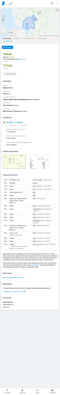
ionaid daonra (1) (8, 304)
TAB (34, 198)
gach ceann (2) (8, 302)
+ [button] (3, 10)
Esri (51, 35)
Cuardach (7, 391)
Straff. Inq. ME (37, 180)
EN (56, 3)
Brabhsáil (22, 391)
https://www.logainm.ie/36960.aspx (13, 277)
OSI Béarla (17, 38)
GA (52, 3)
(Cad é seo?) (22, 59)
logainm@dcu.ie (35, 265)
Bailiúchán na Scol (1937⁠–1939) (15, 291)
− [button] (3, 13)
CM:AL (35, 217)
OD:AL (35, 233)
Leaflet (41, 35)
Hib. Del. (35, 183)
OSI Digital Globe (28, 38)
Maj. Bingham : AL (38, 220)
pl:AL (34, 238)
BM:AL (35, 214)
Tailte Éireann (55, 35)
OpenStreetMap (40, 38)
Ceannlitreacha (9, 74)
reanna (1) (6, 307)
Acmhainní (52, 391)
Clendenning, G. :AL (38, 209)
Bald (34, 192)
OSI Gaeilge (6, 38)
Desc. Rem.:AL (37, 244)
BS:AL (34, 206)
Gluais (37, 391)
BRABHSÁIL (8, 41)
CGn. (34, 186)
